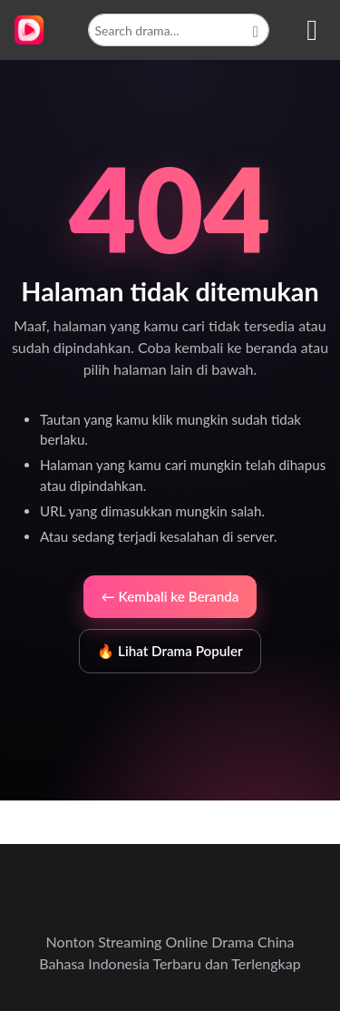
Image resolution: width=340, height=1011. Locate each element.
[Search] (178, 30)
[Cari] (256, 30)
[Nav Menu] (312, 30)
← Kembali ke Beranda (170, 596)
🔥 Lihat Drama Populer (169, 651)
